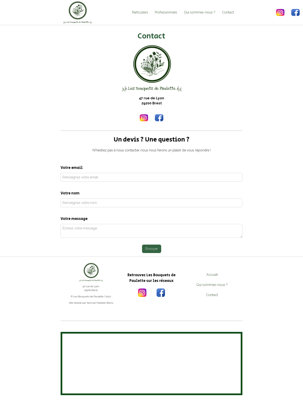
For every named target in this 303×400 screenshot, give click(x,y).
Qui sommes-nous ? (199, 12)
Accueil (212, 275)
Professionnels (166, 12)
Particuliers (140, 12)
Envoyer (151, 249)
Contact (228, 12)
